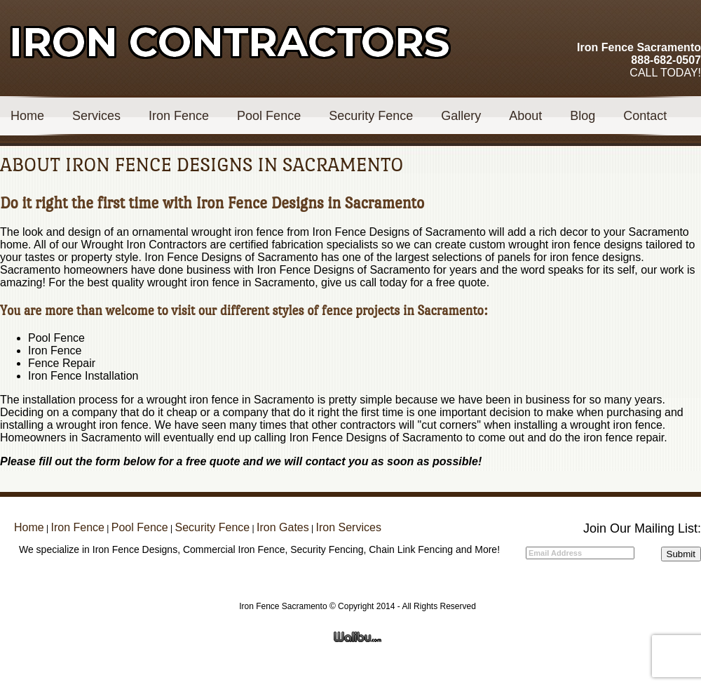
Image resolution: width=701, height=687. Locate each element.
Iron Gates (283, 527)
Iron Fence (179, 116)
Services (96, 116)
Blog (582, 116)
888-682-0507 (666, 60)
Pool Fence (269, 116)
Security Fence (371, 116)
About (525, 116)
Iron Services (348, 527)
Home (27, 116)
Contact (645, 116)
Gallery (461, 116)
